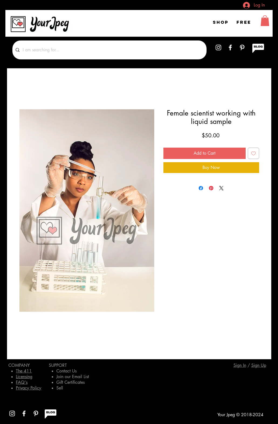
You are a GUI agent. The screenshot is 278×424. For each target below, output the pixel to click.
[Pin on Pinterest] (211, 188)
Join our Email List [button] (72, 376)
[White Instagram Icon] (218, 47)
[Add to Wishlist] (253, 153)
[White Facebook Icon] (230, 47)
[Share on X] (221, 188)
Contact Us (66, 371)
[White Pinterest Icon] (242, 47)
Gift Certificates (70, 382)
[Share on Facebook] (201, 188)
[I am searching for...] (109, 49)
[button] (264, 20)
